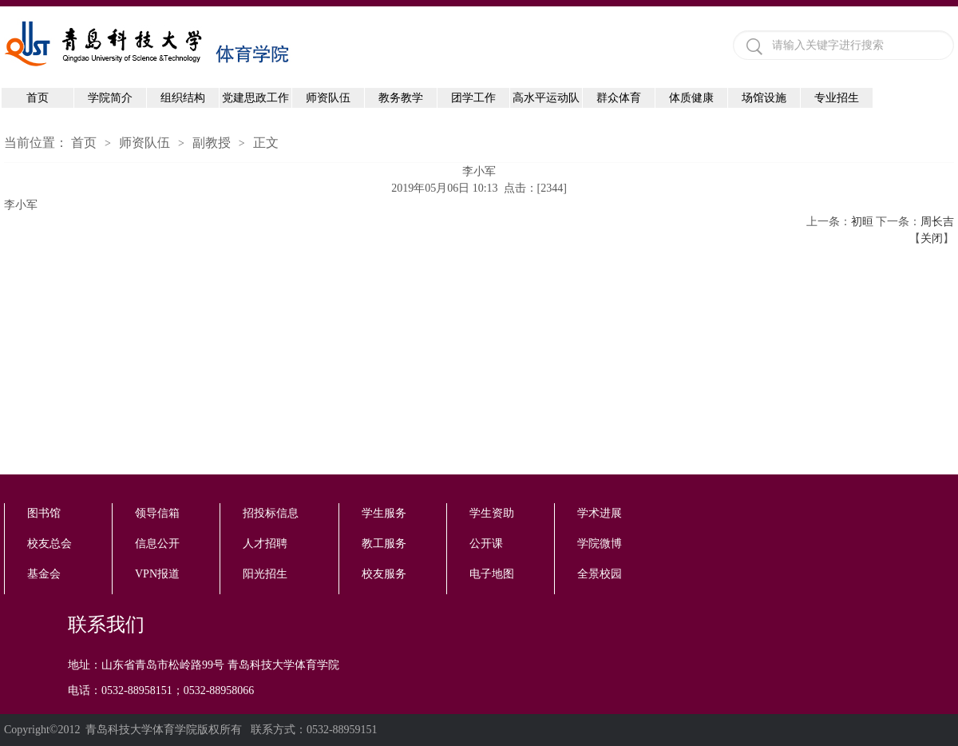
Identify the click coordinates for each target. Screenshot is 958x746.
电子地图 (491, 574)
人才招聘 (265, 544)
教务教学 (400, 98)
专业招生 (836, 98)
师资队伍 (328, 98)
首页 (37, 98)
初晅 (862, 222)
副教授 (211, 142)
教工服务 (384, 544)
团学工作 (473, 98)
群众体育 (618, 98)
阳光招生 (265, 574)
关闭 (931, 238)
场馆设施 (764, 98)
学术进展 (599, 513)
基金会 (44, 574)
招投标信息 (271, 513)
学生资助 (491, 513)
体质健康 (691, 98)
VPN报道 (157, 574)
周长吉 (937, 222)
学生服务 (384, 513)
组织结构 (182, 98)
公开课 (486, 544)
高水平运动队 (546, 98)
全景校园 (599, 574)
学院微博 (599, 544)
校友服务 (384, 574)
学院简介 (110, 98)
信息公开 (157, 544)
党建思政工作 (255, 98)
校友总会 (49, 544)
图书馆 (44, 513)
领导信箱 (157, 513)
